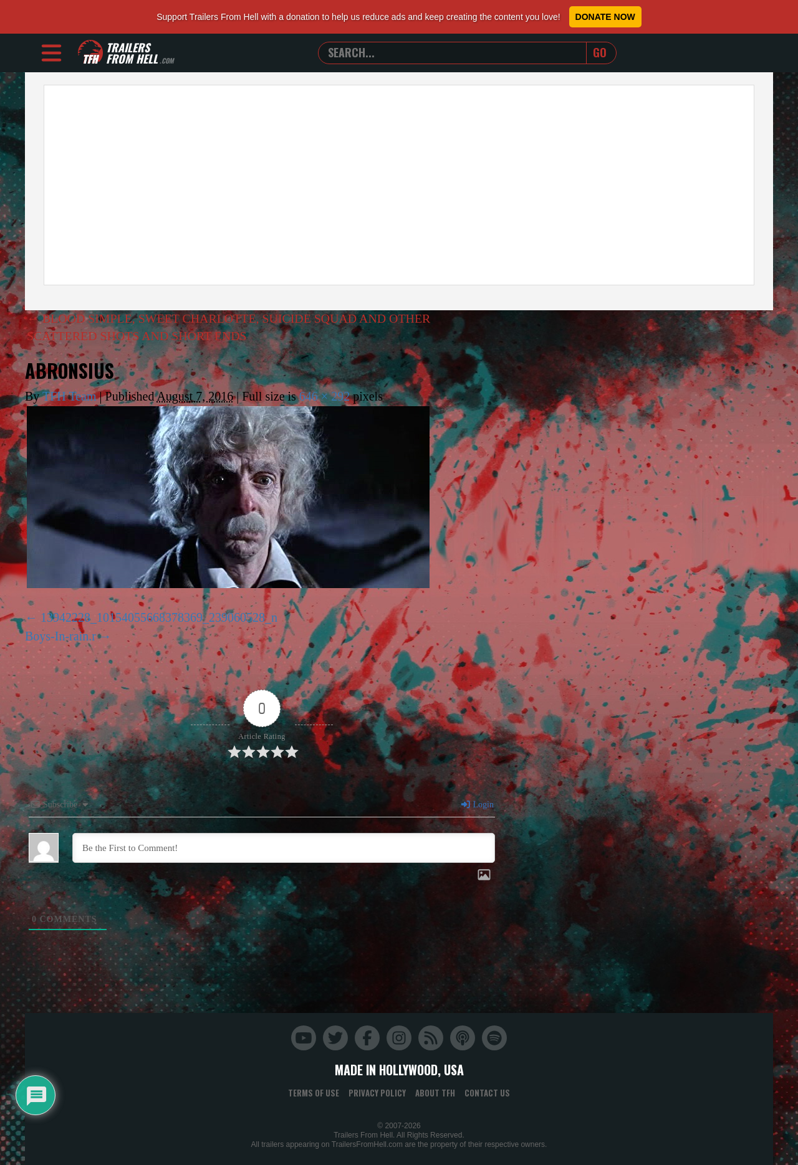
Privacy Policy (377, 1093)
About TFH (435, 1093)
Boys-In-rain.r (60, 636)
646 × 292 (324, 397)
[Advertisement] (399, 185)
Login (477, 804)
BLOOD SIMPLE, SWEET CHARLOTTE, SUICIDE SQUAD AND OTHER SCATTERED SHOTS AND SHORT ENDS (230, 327)
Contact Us (487, 1093)
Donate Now (605, 17)
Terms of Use (313, 1093)
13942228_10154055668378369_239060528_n (159, 617)
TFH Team (69, 397)
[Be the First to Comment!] (283, 848)
